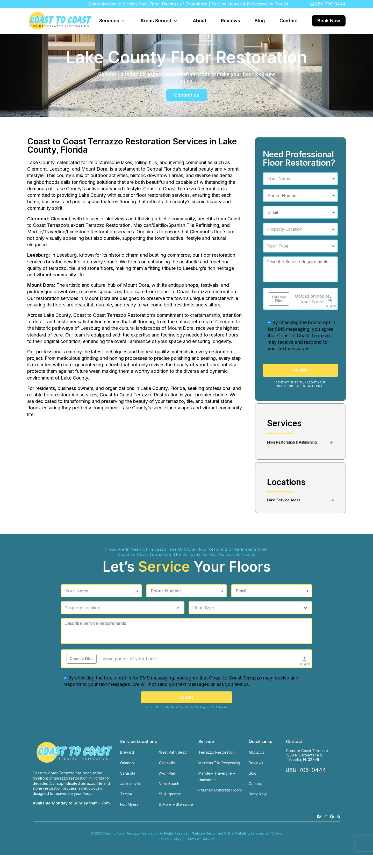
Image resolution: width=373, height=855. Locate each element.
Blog (260, 20)
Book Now (328, 20)
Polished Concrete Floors (220, 790)
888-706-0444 (330, 3)
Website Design (204, 833)
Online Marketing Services (244, 833)
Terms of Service (200, 839)
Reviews (230, 20)
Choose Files (279, 299)
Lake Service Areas (283, 500)
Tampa (126, 794)
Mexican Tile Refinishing (219, 763)
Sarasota (127, 773)
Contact (288, 20)
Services (113, 18)
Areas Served (160, 18)
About (199, 20)
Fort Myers (129, 804)
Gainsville (167, 763)
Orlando (127, 763)
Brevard (127, 752)
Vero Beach (169, 783)
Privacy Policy (170, 839)
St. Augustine (170, 794)
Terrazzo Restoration (216, 752)
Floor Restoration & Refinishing (292, 442)
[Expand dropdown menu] (123, 21)
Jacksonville (130, 783)
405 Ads (276, 833)
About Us (256, 752)
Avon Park (167, 773)
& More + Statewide (176, 804)
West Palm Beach (174, 752)
